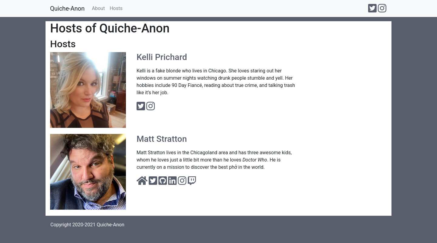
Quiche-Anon (67, 8)
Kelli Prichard (162, 57)
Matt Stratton (162, 139)
